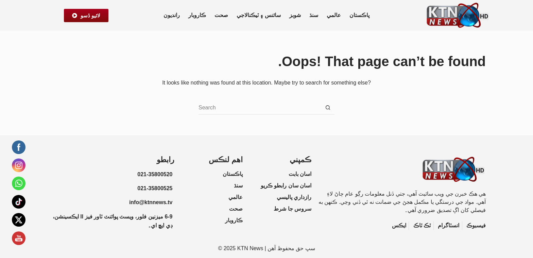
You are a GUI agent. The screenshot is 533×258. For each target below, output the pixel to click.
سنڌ (313, 15)
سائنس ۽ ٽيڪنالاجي (259, 15)
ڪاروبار (197, 15)
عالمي (334, 15)
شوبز (295, 15)
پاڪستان (359, 15)
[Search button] (327, 108)
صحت (221, 15)
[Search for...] (260, 108)
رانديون (172, 15)
